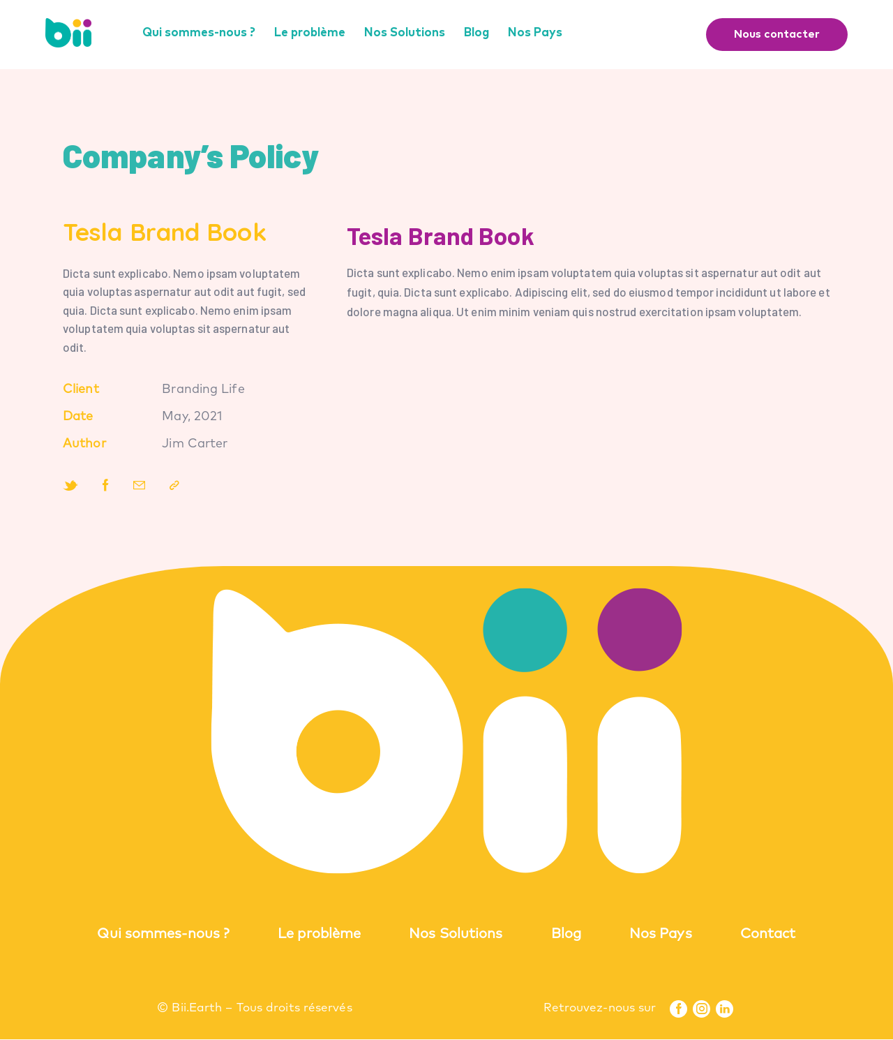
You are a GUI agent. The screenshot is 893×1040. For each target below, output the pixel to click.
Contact (768, 935)
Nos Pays (660, 935)
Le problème (319, 935)
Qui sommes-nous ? (163, 935)
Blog (566, 935)
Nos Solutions (455, 935)
